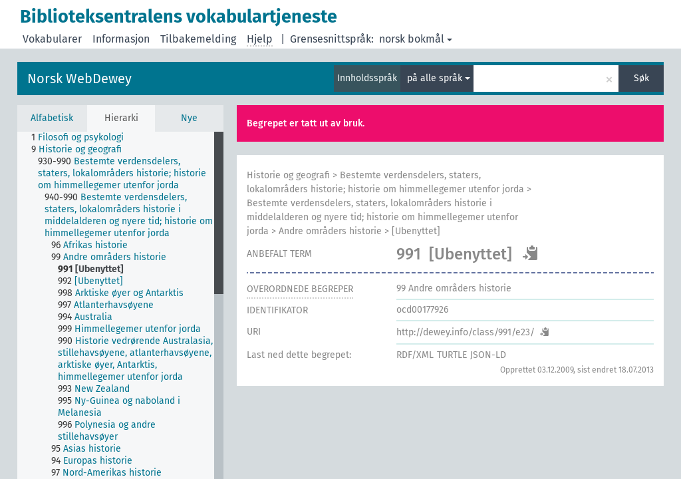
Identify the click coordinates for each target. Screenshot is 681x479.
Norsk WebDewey (79, 78)
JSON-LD (488, 355)
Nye (189, 118)
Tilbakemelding (198, 39)
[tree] (120, 305)
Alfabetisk (52, 118)
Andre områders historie (330, 231)
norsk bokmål (415, 39)
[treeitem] (83, 138)
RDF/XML (415, 355)
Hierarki (121, 118)
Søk (641, 78)
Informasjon (121, 39)
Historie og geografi (288, 175)
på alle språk (438, 78)
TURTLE (452, 355)
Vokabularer (52, 39)
